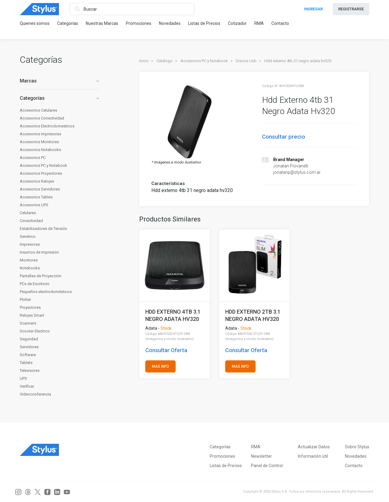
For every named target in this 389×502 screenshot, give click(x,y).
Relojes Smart (32, 315)
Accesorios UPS (34, 205)
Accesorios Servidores (40, 189)
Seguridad (29, 339)
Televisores (30, 370)
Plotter (25, 299)
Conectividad (31, 220)
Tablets (26, 362)
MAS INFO (160, 366)
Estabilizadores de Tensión (43, 228)
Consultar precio (283, 136)
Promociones (138, 23)
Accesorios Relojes (37, 181)
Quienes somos (35, 23)
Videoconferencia (35, 394)
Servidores (29, 347)
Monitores (29, 260)
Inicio (144, 61)
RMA (259, 23)
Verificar (27, 386)
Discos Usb (246, 61)
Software (28, 354)
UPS (23, 378)
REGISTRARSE (351, 9)
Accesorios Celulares (38, 110)
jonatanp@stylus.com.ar (297, 172)
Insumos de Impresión (39, 252)
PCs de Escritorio (35, 283)
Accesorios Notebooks (40, 149)
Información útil (313, 456)
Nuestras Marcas (102, 23)
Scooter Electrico (35, 331)
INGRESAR (313, 9)
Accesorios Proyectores (41, 173)
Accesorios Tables (36, 197)
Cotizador (237, 23)
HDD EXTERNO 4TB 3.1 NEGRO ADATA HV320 (173, 315)
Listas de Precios (204, 23)
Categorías (67, 23)
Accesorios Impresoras (40, 134)
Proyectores (30, 307)
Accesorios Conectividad (42, 118)
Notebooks (30, 268)
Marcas (60, 81)
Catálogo (165, 61)
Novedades (170, 23)
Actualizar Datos (314, 446)
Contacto (280, 23)
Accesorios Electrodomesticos (47, 126)
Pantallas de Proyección (40, 276)
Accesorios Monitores (39, 142)
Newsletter (261, 456)
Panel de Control (267, 465)
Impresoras (30, 244)
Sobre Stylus (357, 446)
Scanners (28, 323)
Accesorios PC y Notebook (43, 165)
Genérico (28, 236)
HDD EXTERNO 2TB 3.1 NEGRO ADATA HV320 (253, 315)
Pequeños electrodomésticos (46, 291)
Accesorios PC (33, 157)
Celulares (28, 213)
